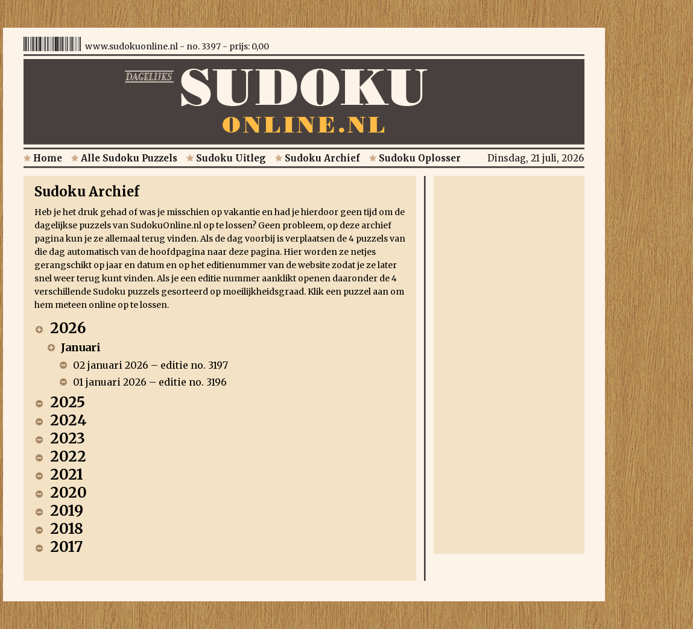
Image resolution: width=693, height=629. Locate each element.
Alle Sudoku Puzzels (124, 158)
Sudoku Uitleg (226, 158)
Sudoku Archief (317, 158)
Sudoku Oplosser (415, 158)
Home (43, 158)
